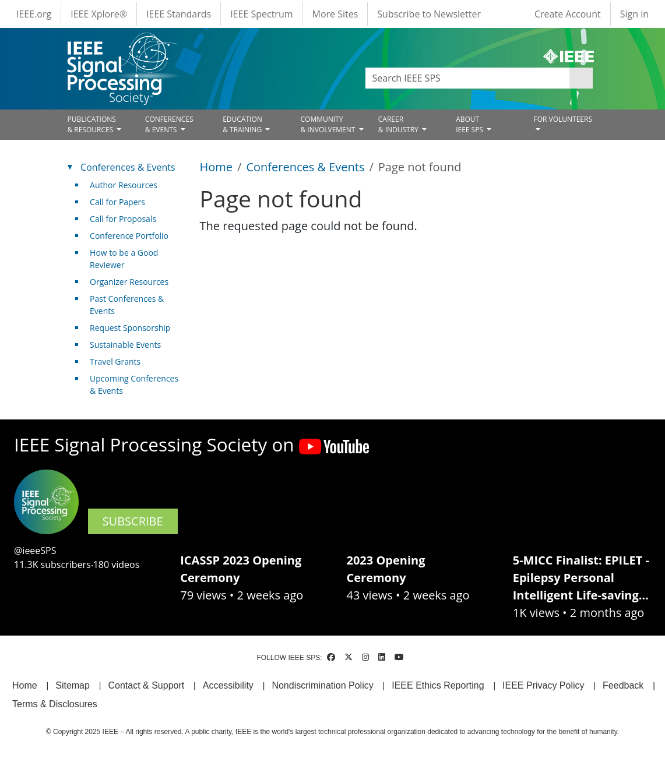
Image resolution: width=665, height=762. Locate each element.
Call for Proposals (123, 218)
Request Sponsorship (130, 327)
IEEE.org (33, 14)
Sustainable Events (125, 344)
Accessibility (228, 685)
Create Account (567, 14)
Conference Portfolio (129, 235)
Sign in (634, 14)
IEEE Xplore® (99, 14)
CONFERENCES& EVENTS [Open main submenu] (169, 124)
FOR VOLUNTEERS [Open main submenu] (562, 119)
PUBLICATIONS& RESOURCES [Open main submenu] (92, 124)
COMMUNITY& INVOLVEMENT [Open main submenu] (328, 124)
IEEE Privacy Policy (543, 685)
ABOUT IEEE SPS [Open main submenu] (470, 124)
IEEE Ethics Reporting (438, 685)
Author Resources (123, 184)
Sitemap (72, 685)
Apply (581, 78)
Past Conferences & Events (127, 304)
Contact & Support (146, 685)
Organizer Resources (129, 281)
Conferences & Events (305, 167)
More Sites (335, 14)
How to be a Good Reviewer (124, 258)
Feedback (623, 685)
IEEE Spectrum (261, 14)
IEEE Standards (178, 14)
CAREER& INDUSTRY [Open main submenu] (399, 124)
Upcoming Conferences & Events (134, 384)
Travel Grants (115, 361)
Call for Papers (117, 201)
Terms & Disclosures (54, 704)
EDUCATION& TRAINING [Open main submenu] (243, 124)
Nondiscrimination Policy (322, 685)
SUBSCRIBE (133, 521)
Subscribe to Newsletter (429, 14)
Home (216, 167)
